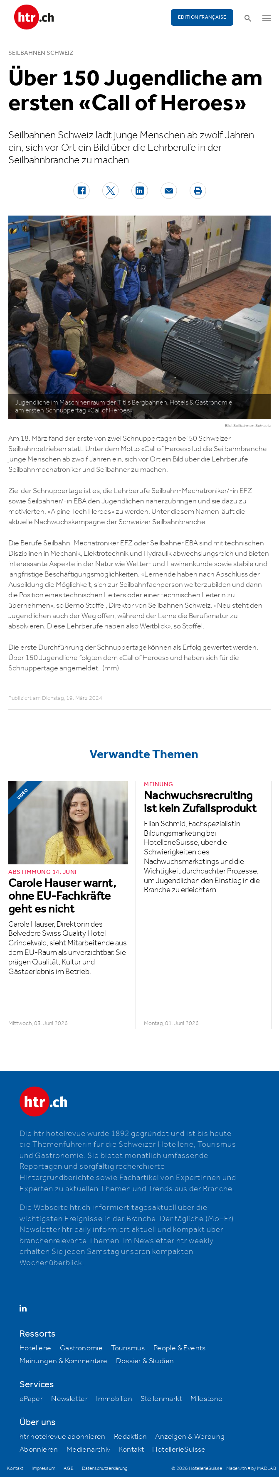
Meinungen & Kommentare (64, 1361)
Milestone (206, 1399)
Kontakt (131, 1449)
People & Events (179, 1348)
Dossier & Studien (145, 1361)
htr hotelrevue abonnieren (63, 1437)
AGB (69, 1468)
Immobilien (114, 1399)
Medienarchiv (89, 1449)
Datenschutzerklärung (104, 1468)
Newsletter (69, 1399)
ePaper (31, 1399)
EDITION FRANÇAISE (202, 17)
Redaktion (130, 1437)
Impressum (43, 1468)
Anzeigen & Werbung (190, 1437)
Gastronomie (81, 1348)
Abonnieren (39, 1449)
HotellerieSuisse (178, 1449)
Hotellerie (36, 1348)
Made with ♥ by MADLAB (251, 1468)
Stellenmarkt (161, 1399)
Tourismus (128, 1348)
